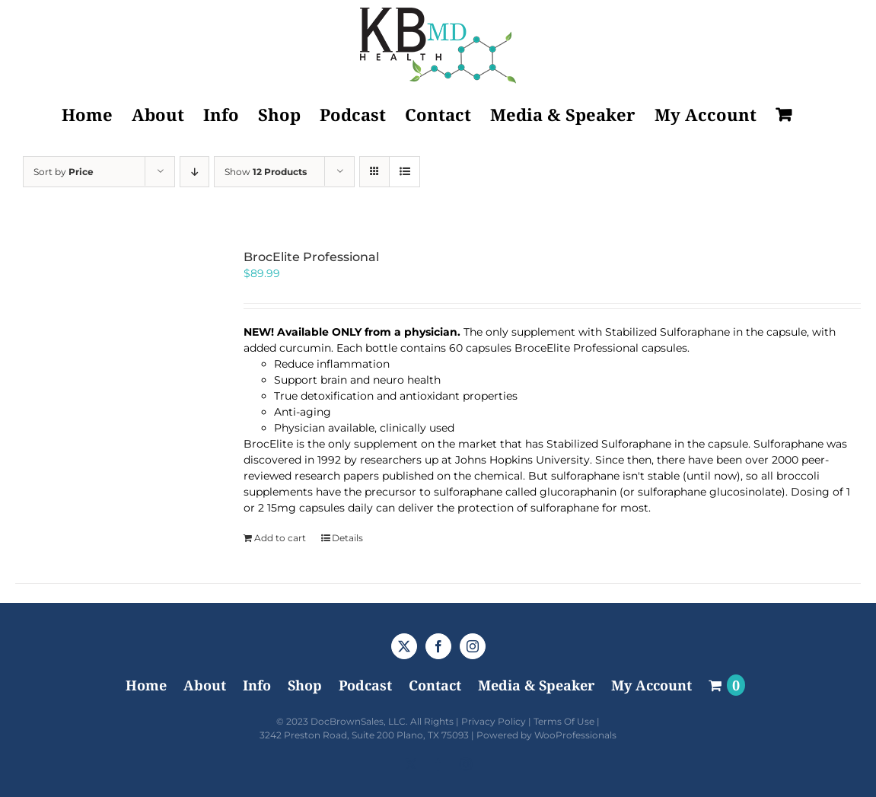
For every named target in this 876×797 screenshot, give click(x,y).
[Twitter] (404, 646)
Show (266, 171)
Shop (305, 685)
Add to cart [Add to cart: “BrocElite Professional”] (280, 538)
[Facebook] (438, 646)
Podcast (365, 685)
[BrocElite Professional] (112, 347)
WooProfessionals (575, 735)
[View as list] (404, 171)
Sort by (63, 171)
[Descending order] (194, 171)
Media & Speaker (536, 685)
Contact (435, 685)
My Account (651, 685)
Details (347, 538)
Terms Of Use (564, 721)
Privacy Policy (493, 721)
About (204, 685)
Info (257, 685)
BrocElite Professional (311, 257)
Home (146, 685)
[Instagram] (473, 646)
